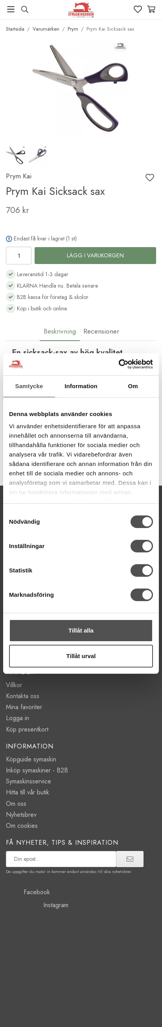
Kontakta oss (22, 696)
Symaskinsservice (28, 781)
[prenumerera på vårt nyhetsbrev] (61, 859)
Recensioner (101, 331)
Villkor (14, 685)
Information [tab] (81, 386)
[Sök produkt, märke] (24, 9)
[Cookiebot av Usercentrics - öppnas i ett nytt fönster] (118, 364)
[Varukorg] (151, 9)
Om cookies (22, 825)
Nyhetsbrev (21, 814)
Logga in (17, 718)
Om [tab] (133, 386)
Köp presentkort (27, 729)
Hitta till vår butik (27, 792)
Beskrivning (60, 331)
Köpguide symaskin (31, 759)
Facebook (28, 892)
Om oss (16, 803)
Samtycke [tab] (29, 386)
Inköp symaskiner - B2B (37, 770)
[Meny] (11, 9)
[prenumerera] (130, 859)
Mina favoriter (24, 707)
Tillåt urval (81, 656)
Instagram (37, 905)
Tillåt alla (81, 630)
